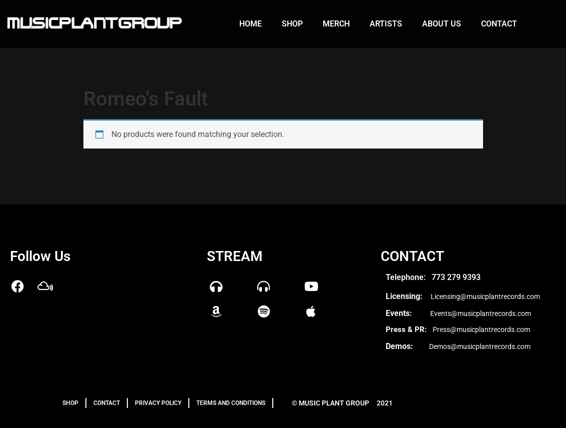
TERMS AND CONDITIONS (230, 403)
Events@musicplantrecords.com (480, 314)
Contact (499, 23)
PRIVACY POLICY (158, 403)
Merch (336, 23)
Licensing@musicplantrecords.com (485, 296)
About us (441, 23)
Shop (292, 23)
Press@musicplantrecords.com (481, 330)
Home (250, 23)
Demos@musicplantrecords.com (480, 346)
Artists (386, 23)
